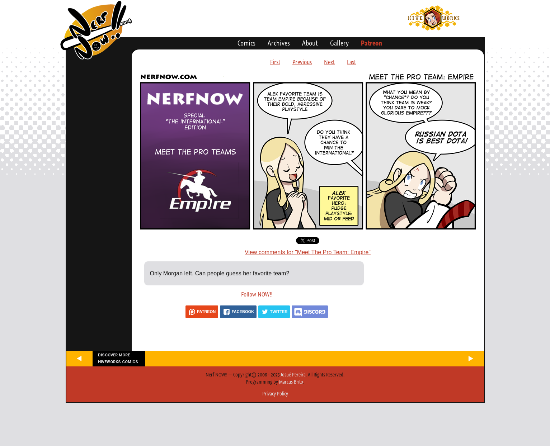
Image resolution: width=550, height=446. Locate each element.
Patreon (371, 43)
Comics (246, 43)
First (275, 62)
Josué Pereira (293, 374)
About (310, 43)
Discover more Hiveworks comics (118, 358)
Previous (302, 62)
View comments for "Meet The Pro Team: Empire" (308, 252)
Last (351, 62)
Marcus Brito (291, 382)
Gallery (339, 43)
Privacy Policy (275, 393)
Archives (279, 43)
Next (329, 62)
